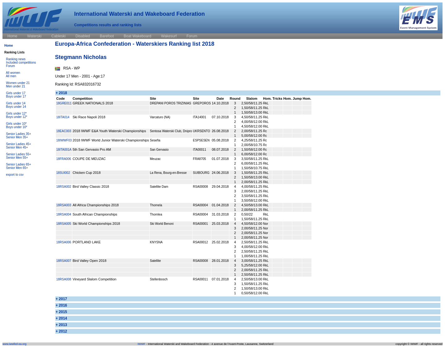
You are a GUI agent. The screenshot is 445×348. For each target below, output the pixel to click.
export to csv (15, 174)
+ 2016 (61, 305)
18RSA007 (63, 260)
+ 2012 (61, 331)
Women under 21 (18, 83)
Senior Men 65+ (17, 168)
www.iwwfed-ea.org (14, 344)
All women (13, 72)
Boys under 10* (16, 127)
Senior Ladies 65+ (18, 164)
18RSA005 (63, 223)
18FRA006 (63, 159)
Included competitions (21, 62)
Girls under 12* (16, 113)
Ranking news (16, 59)
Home (8, 45)
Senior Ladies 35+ (18, 134)
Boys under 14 (16, 106)
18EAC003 (63, 131)
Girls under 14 (16, 103)
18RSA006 (63, 242)
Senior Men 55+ (17, 157)
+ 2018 (61, 93)
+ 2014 (61, 318)
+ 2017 (61, 299)
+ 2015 (61, 312)
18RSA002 (63, 186)
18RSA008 (63, 279)
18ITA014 (63, 117)
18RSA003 (63, 205)
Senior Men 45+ (17, 147)
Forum (10, 66)
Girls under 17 (16, 93)
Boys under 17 (16, 96)
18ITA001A (63, 149)
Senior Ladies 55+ (18, 154)
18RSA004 (63, 214)
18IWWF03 (64, 140)
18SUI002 (63, 172)
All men (11, 76)
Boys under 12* (16, 117)
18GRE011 (63, 103)
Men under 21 (15, 86)
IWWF (141, 344)
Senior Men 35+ (17, 137)
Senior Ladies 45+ (18, 144)
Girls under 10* (16, 123)
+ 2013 (61, 325)
